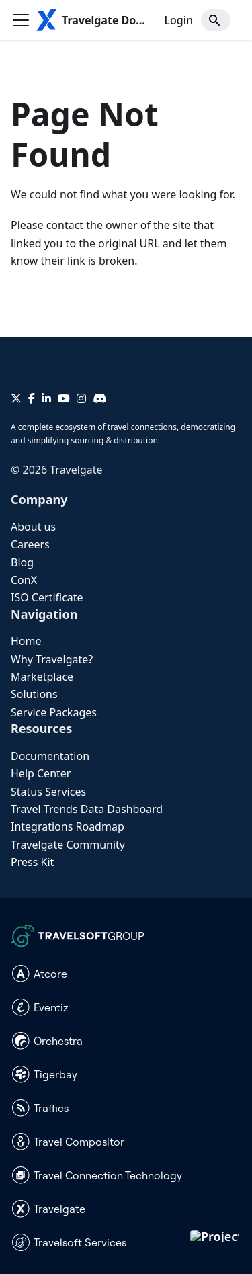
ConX (24, 579)
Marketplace (42, 676)
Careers (30, 544)
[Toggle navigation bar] (21, 20)
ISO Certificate (47, 597)
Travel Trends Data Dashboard (87, 809)
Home (26, 641)
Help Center (41, 773)
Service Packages (54, 712)
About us (33, 526)
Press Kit (32, 862)
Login (178, 20)
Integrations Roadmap (67, 826)
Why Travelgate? (52, 659)
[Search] (215, 20)
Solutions (34, 694)
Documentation (50, 756)
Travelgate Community (68, 844)
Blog (22, 562)
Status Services (48, 791)
